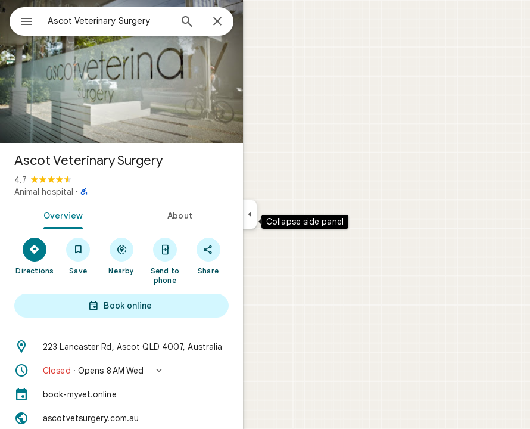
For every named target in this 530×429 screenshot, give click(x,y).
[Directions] (35, 255)
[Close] (217, 22)
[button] (121, 371)
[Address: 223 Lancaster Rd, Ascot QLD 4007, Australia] (121, 347)
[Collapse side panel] (250, 214)
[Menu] (26, 22)
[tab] (60, 214)
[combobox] (109, 21)
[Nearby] (122, 255)
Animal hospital (43, 191)
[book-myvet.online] (121, 394)
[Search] (187, 22)
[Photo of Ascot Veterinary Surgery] (121, 71)
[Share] (208, 255)
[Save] (78, 255)
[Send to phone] (164, 260)
